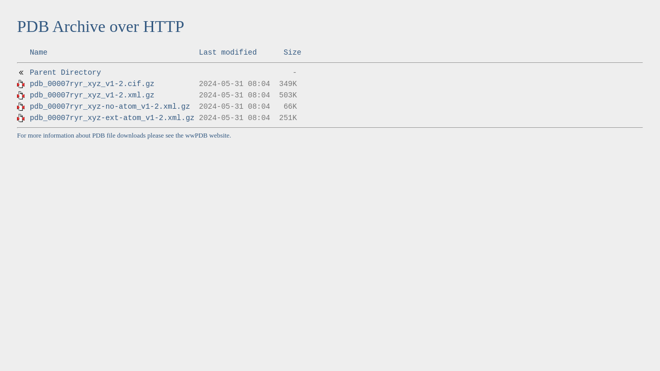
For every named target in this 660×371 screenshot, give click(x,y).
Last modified (228, 52)
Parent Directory (65, 73)
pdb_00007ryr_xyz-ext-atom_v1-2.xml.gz (112, 118)
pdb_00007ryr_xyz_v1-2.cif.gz (92, 84)
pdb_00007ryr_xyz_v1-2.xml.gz (92, 95)
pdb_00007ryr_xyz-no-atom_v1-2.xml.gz (110, 107)
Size (293, 52)
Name (39, 52)
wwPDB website (207, 135)
